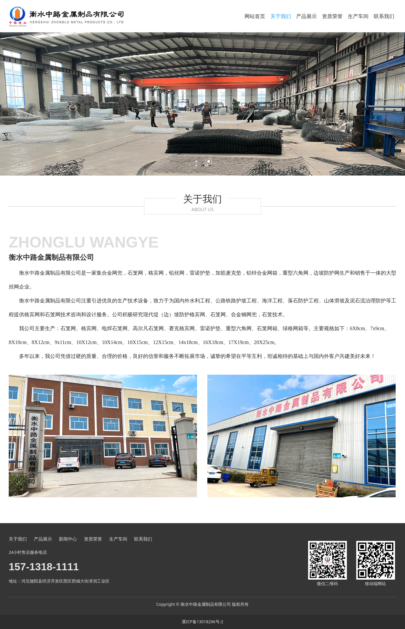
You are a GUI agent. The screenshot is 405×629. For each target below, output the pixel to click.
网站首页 (254, 16)
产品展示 (306, 16)
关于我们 (280, 16)
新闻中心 (68, 539)
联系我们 (384, 16)
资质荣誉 (332, 16)
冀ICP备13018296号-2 (202, 621)
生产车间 (358, 16)
